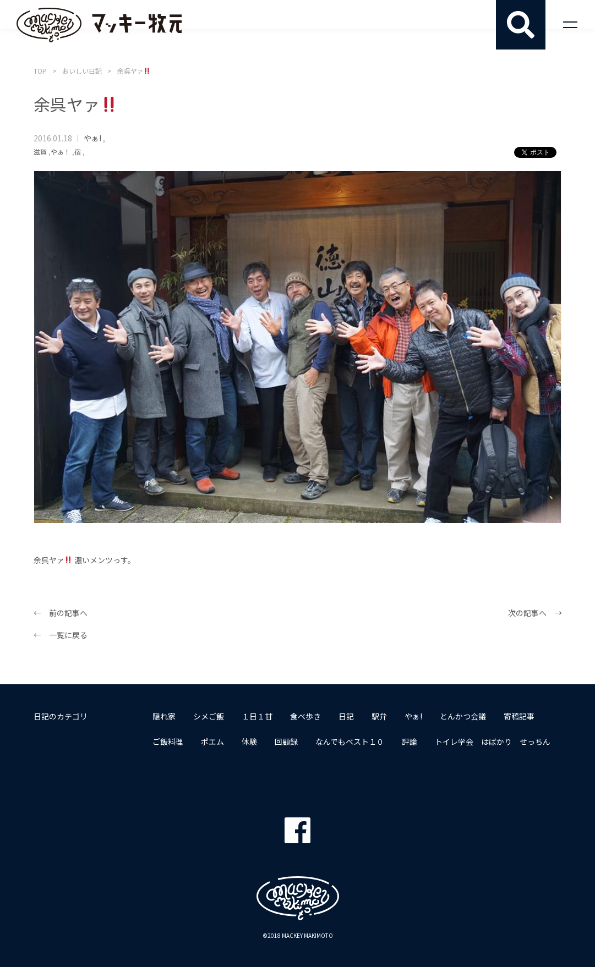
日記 (346, 716)
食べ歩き (305, 716)
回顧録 (286, 741)
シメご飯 (208, 716)
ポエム (212, 741)
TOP (40, 70)
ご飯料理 (167, 741)
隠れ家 (164, 716)
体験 (249, 741)
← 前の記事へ (61, 612)
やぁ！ (60, 151)
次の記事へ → (535, 612)
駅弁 (379, 716)
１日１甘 (257, 716)
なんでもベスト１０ (349, 741)
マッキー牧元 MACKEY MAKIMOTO (99, 25)
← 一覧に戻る (61, 634)
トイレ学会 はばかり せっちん (492, 741)
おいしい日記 (82, 70)
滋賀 (40, 151)
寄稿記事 (519, 716)
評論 (409, 741)
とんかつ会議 (463, 716)
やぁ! (92, 138)
